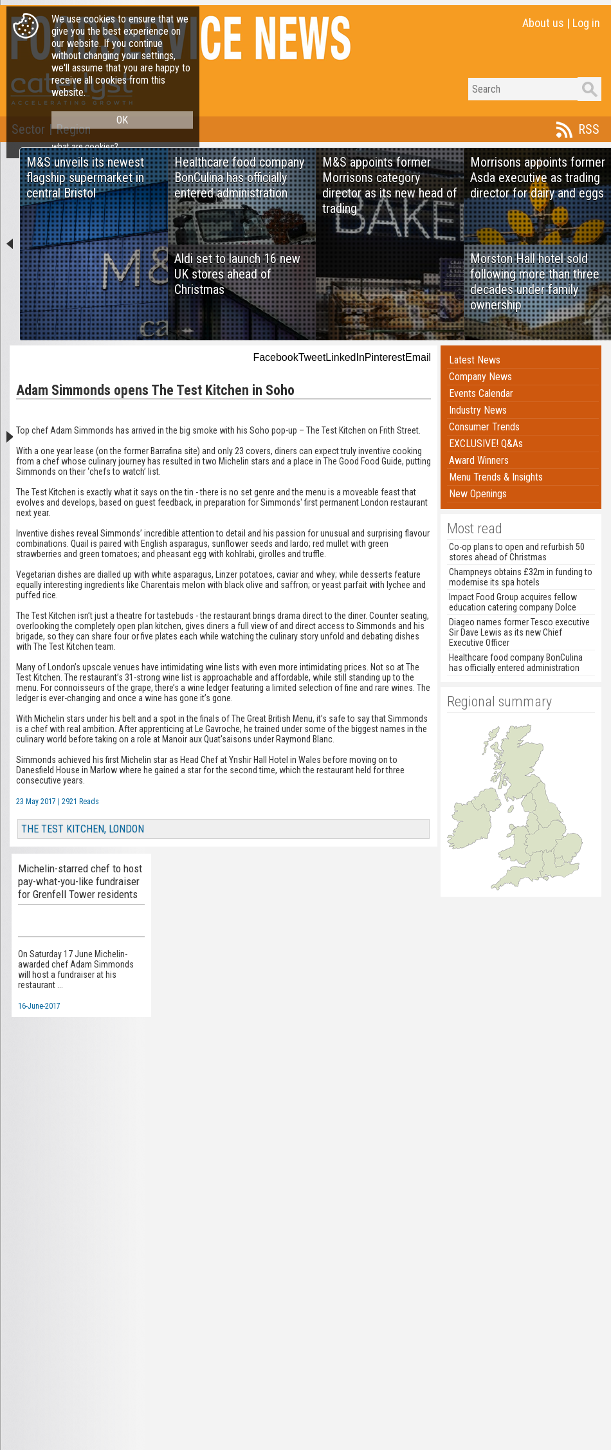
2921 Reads (80, 801)
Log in (586, 23)
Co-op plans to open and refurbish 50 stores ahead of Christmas (517, 552)
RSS (588, 129)
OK (122, 120)
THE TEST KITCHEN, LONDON (82, 829)
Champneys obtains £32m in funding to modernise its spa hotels (520, 577)
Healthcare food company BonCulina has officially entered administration (516, 662)
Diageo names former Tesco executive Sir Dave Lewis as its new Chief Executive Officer (519, 632)
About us (543, 23)
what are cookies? (84, 147)
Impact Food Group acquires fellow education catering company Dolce (513, 602)
